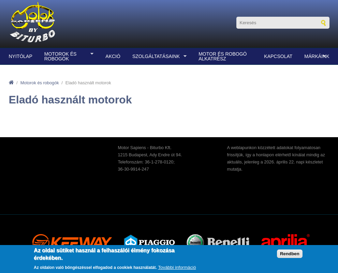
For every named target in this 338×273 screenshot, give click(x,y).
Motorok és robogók (67, 56)
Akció (112, 56)
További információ (177, 267)
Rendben (289, 253)
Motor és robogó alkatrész (223, 56)
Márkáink (315, 56)
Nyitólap (20, 56)
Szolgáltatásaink (158, 56)
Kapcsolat (278, 56)
